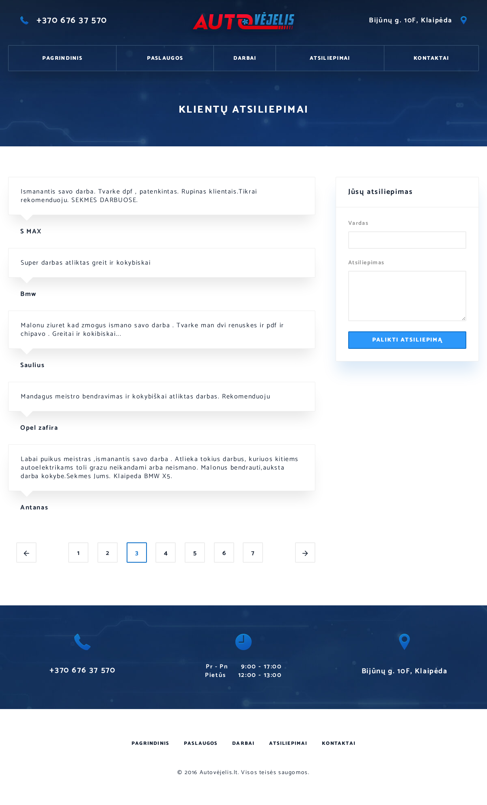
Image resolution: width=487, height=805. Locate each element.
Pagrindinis (62, 58)
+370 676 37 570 (63, 20)
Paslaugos (165, 58)
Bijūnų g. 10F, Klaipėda (418, 20)
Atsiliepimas (366, 263)
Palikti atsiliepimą (407, 340)
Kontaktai (431, 58)
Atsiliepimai (330, 58)
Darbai (244, 58)
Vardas (358, 224)
